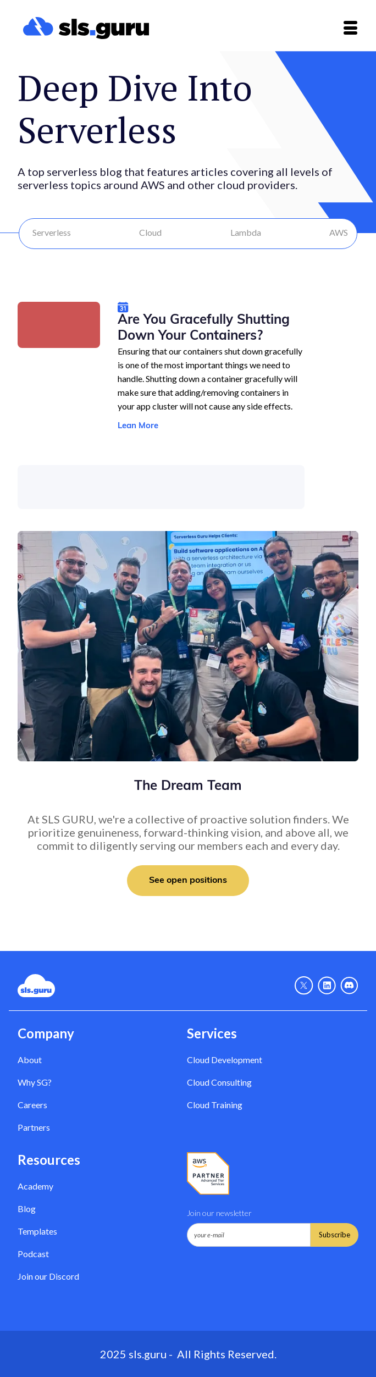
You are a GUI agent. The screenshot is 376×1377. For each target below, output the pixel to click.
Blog (27, 1208)
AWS (338, 232)
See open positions (188, 880)
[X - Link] (304, 985)
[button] (350, 28)
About (30, 1059)
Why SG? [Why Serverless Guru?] (35, 1082)
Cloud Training (214, 1104)
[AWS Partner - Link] (208, 1173)
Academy (35, 1186)
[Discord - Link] (349, 985)
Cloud (150, 232)
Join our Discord (48, 1276)
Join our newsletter (219, 1213)
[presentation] (270, 1273)
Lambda (245, 232)
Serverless (51, 232)
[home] (83, 28)
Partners (34, 1127)
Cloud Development (224, 1059)
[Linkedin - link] (327, 985)
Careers (32, 1104)
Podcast (33, 1253)
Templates (37, 1231)
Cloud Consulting (219, 1082)
